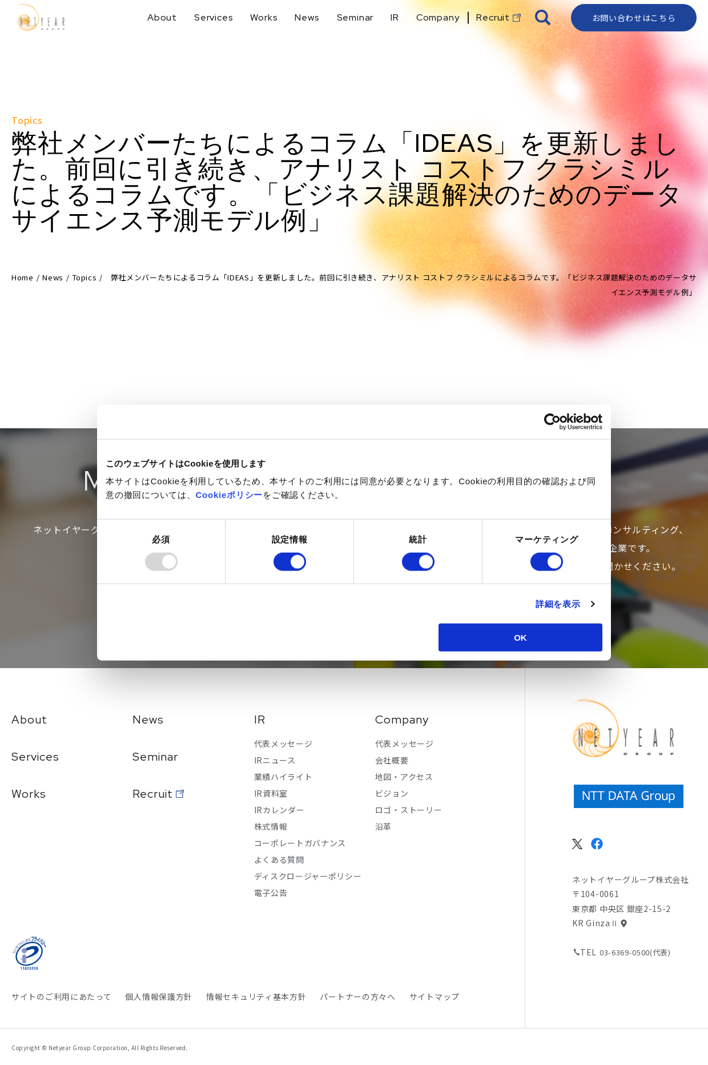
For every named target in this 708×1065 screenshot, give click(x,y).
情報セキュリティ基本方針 (256, 996)
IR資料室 (271, 793)
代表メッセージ (283, 743)
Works (28, 793)
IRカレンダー (279, 809)
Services (35, 756)
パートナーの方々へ (357, 996)
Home (22, 277)
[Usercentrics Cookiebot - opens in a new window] (552, 421)
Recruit (152, 793)
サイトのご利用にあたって (61, 996)
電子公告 (271, 892)
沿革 (383, 826)
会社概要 (392, 760)
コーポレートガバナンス (300, 843)
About (29, 719)
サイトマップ (434, 996)
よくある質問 (279, 859)
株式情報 (271, 826)
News (52, 277)
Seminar (155, 756)
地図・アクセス (404, 776)
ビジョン (392, 793)
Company (402, 719)
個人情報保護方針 (158, 996)
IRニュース (275, 760)
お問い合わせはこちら (634, 37)
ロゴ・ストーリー (408, 809)
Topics (85, 277)
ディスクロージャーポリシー (308, 876)
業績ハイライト (283, 776)
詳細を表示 (558, 603)
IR (260, 719)
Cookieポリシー (229, 495)
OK (520, 637)
